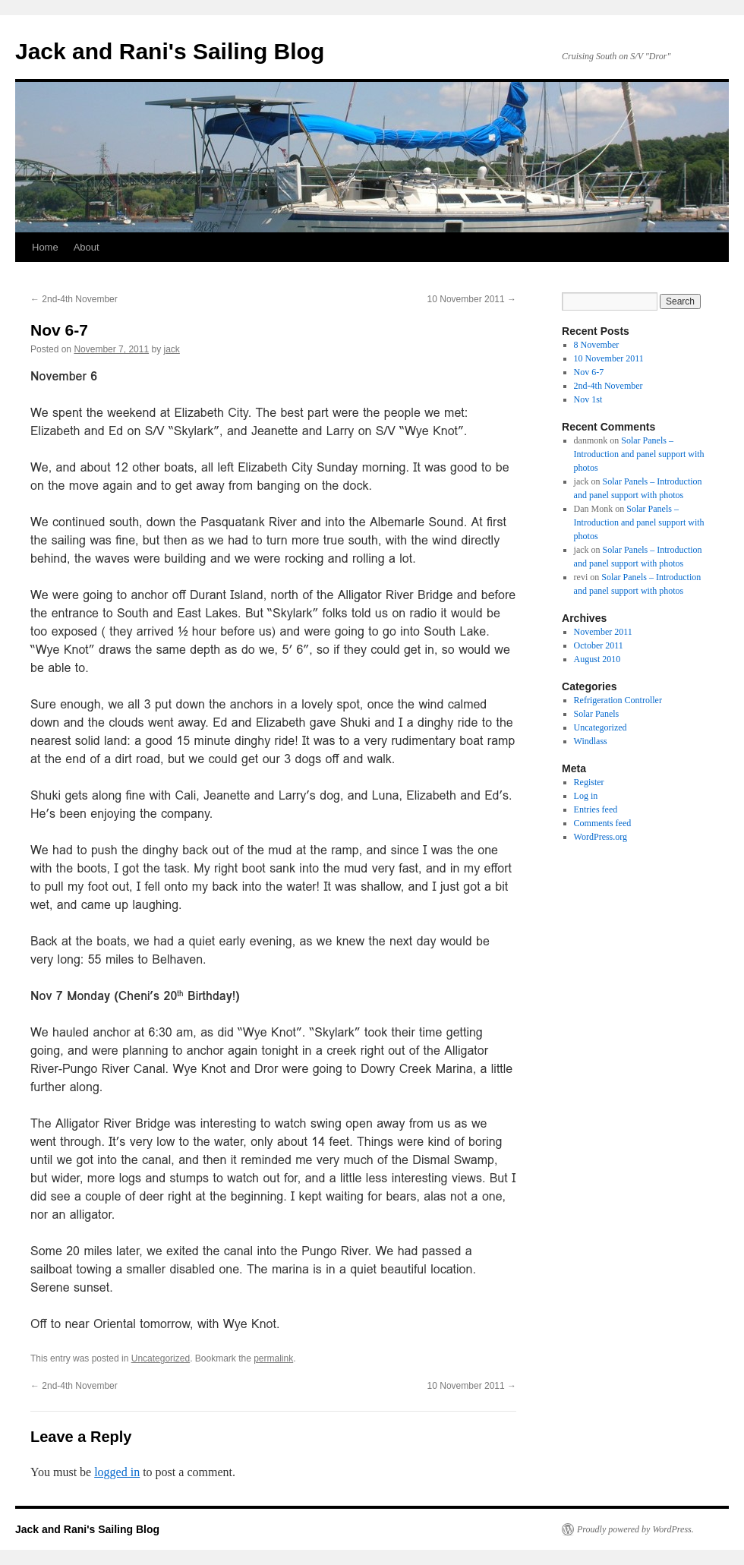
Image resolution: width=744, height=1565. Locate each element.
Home (45, 247)
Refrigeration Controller (618, 700)
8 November (596, 344)
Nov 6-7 (589, 372)
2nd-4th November (74, 299)
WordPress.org (600, 836)
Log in (586, 795)
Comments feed (603, 823)
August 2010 (597, 659)
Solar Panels (596, 713)
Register (589, 782)
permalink (273, 1358)
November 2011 (603, 631)
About (86, 247)
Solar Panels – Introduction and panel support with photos (639, 454)
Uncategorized (160, 1358)
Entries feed (596, 809)
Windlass (590, 741)
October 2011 (598, 645)
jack (172, 349)
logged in (117, 1472)
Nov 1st (588, 399)
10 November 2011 (471, 299)
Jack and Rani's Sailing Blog (169, 51)
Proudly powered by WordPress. (635, 1529)
